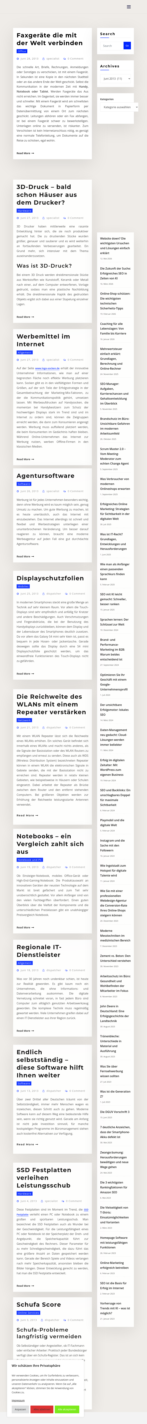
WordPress (72, 1417)
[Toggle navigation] (129, 7)
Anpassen (20, 1409)
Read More (22, 153)
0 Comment (71, 77)
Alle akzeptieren (67, 1409)
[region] (45, 1388)
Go (127, 50)
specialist (50, 77)
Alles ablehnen (42, 1409)
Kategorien (107, 103)
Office (21, 70)
